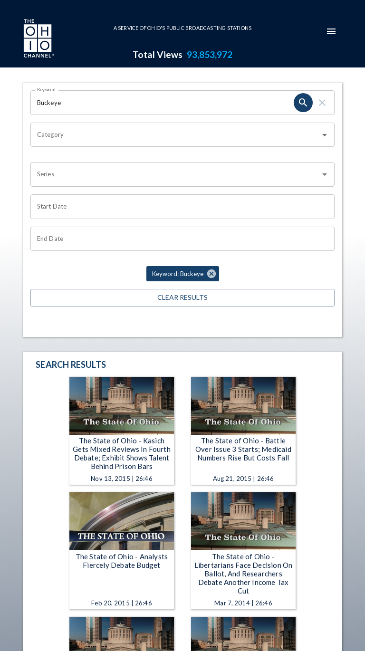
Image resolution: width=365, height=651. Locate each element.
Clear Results (182, 297)
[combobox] (175, 135)
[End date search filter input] (179, 239)
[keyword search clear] (322, 102)
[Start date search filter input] (179, 206)
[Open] (324, 135)
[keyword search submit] (303, 102)
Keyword (46, 89)
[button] (182, 273)
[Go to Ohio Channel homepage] (38, 39)
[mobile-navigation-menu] (331, 31)
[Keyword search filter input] (162, 102)
